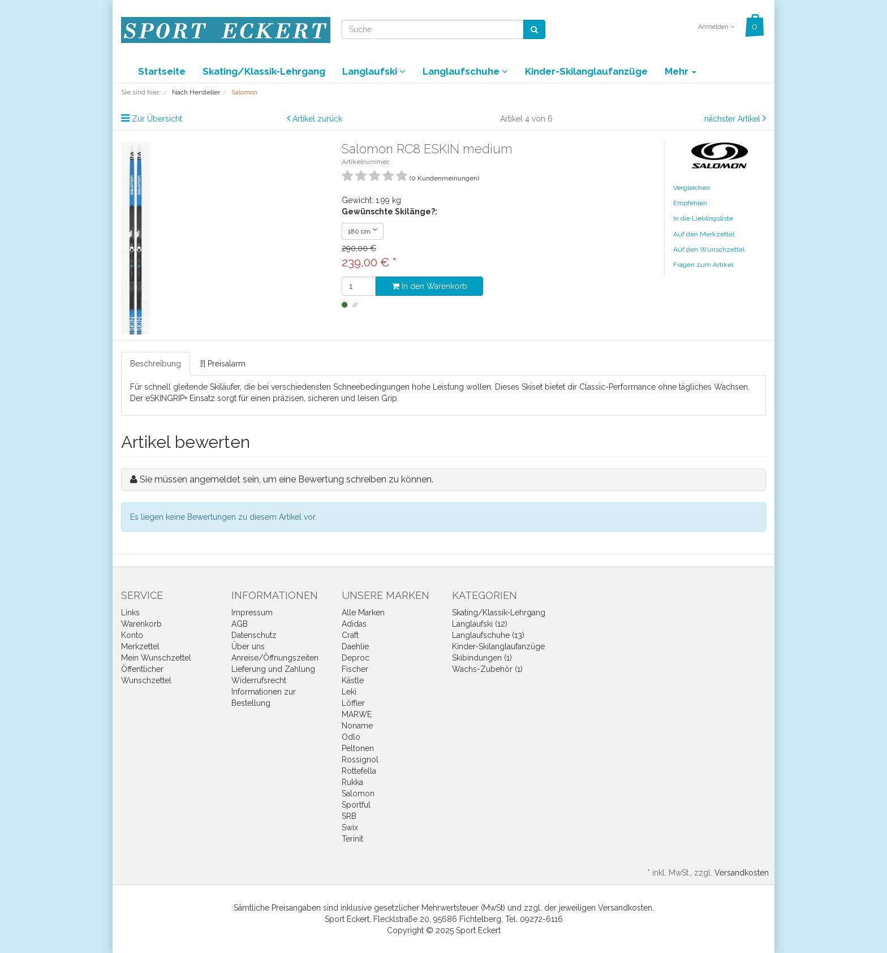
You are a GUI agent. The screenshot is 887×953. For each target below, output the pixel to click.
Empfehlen (690, 203)
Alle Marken (363, 612)
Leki (349, 691)
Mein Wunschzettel (156, 657)
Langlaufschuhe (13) (488, 635)
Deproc (355, 657)
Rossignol (360, 759)
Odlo (351, 736)
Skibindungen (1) (482, 657)
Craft (350, 635)
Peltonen (358, 748)
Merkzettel (140, 646)
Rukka (352, 782)
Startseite (162, 71)
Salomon (358, 793)
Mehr (680, 71)
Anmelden (716, 27)
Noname (357, 725)
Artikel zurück (317, 118)
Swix (350, 827)
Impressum (252, 612)
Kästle (353, 680)
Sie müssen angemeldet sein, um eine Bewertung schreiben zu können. (286, 479)
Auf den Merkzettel (703, 234)
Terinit (352, 838)
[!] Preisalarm (223, 363)
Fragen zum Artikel (703, 265)
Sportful (356, 804)
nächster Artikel (733, 118)
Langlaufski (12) (479, 623)
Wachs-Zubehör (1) (487, 669)
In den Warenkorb (429, 286)
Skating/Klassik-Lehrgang (264, 71)
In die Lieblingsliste (703, 218)
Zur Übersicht (157, 118)
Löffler (353, 703)
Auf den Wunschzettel (708, 249)
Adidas (354, 623)
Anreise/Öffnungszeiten (274, 657)
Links (130, 612)
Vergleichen (691, 188)
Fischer (355, 669)
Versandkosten (741, 872)
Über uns (248, 646)
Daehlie (355, 646)
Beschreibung (155, 363)
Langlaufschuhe (465, 71)
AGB (239, 623)
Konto (132, 635)
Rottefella (359, 770)
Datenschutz (254, 635)
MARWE (357, 714)
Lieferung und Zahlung (273, 669)
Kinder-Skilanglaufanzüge (586, 71)
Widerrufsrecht (258, 680)
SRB (349, 816)
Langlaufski (374, 71)
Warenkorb (141, 623)
